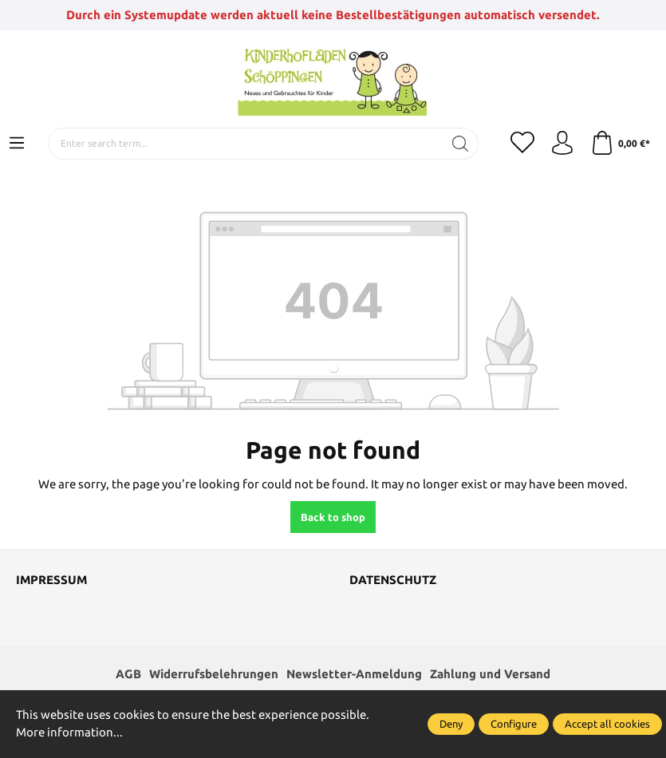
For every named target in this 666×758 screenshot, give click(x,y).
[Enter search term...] (245, 144)
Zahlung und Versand (490, 674)
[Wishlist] (522, 143)
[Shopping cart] (620, 143)
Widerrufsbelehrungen (213, 674)
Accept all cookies (607, 723)
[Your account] (562, 143)
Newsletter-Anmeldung (354, 674)
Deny (451, 723)
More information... (69, 732)
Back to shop (333, 517)
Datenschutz (392, 580)
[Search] (461, 144)
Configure (514, 723)
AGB (128, 674)
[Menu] (17, 143)
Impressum (51, 580)
